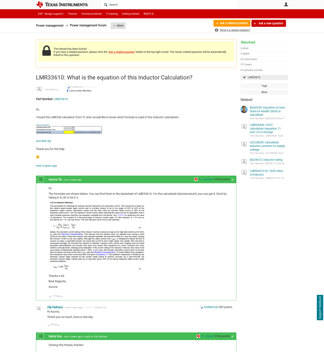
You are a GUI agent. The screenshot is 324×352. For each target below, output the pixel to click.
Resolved (248, 42)
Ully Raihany (51, 89)
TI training (112, 13)
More (120, 25)
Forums (72, 13)
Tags (264, 85)
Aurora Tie (55, 179)
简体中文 (148, 13)
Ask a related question (233, 23)
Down (61, 297)
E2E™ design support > (51, 13)
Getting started (130, 13)
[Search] (169, 4)
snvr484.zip (43, 141)
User (286, 4)
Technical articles (91, 13)
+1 (232, 179)
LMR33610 (254, 77)
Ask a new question (270, 23)
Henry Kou (56, 336)
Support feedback (320, 307)
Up (50, 297)
